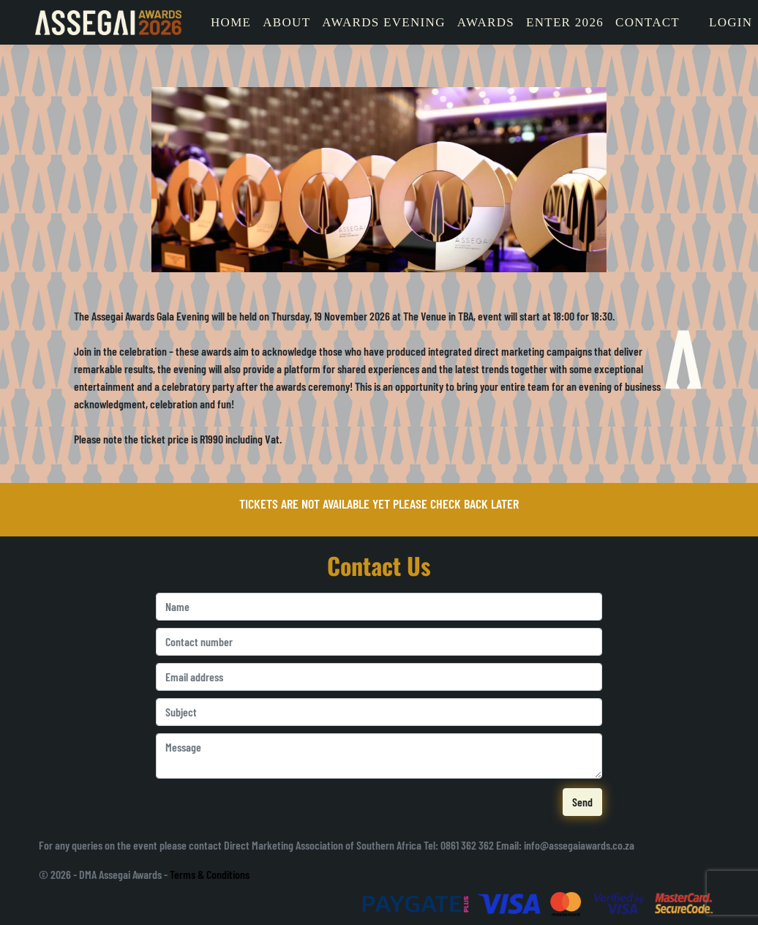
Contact (647, 22)
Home (231, 22)
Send (582, 802)
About (286, 22)
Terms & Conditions (209, 874)
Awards (485, 22)
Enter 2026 (565, 22)
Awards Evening (383, 22)
